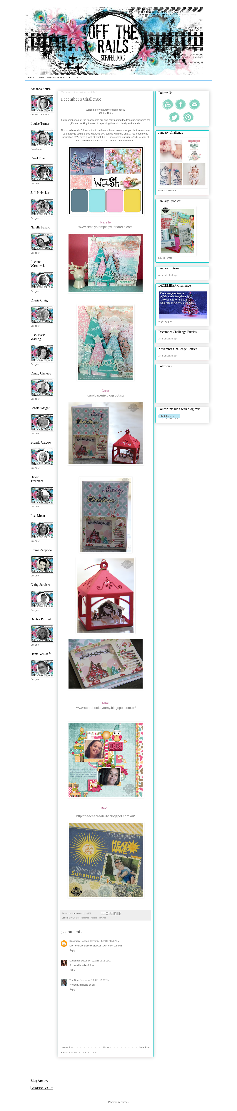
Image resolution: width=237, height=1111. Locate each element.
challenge (85, 918)
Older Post (144, 1047)
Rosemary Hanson (79, 941)
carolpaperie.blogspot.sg (105, 395)
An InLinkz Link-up (167, 275)
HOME (30, 77)
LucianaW (74, 960)
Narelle (94, 918)
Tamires (102, 918)
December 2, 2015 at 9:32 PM (94, 980)
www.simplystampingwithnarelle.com (106, 227)
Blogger (124, 1102)
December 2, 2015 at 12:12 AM (96, 960)
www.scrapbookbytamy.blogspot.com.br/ (106, 708)
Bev (71, 918)
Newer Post (67, 1047)
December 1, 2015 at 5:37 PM (104, 941)
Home (106, 1047)
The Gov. (74, 980)
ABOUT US (80, 77)
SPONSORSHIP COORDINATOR (54, 77)
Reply (72, 950)
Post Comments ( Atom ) (86, 1052)
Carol (76, 918)
